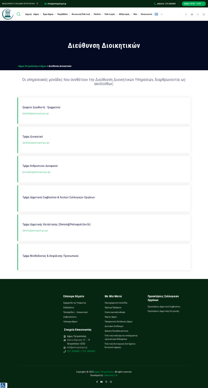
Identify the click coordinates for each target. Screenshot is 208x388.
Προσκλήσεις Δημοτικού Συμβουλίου (164, 306)
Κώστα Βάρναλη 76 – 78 (78, 340)
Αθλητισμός (124, 14)
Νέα (135, 14)
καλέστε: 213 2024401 (165, 3)
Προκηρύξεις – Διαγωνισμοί (75, 312)
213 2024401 (74, 351)
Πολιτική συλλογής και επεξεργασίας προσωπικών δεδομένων (121, 337)
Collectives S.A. (111, 375)
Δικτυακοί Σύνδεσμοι (114, 326)
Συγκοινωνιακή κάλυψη (115, 312)
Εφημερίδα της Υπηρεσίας (74, 303)
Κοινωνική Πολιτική (81, 14)
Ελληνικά (156, 14)
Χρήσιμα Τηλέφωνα (113, 307)
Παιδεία (97, 14)
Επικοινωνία (146, 14)
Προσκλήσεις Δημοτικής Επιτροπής (163, 311)
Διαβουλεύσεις (70, 317)
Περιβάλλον (62, 14)
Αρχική (28, 14)
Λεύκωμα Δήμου (70, 321)
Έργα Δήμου (48, 14)
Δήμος (36, 14)
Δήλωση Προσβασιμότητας (116, 331)
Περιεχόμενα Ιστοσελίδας (116, 303)
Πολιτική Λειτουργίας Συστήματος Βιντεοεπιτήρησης (120, 345)
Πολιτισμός (110, 14)
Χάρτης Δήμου (111, 317)
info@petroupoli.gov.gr (55, 3)
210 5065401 (88, 351)
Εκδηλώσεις (68, 307)
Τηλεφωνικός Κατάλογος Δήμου (118, 321)
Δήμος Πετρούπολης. (104, 371)
